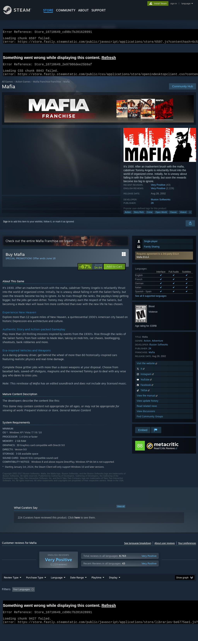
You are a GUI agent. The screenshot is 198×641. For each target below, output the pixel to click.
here (77, 522)
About (83, 10)
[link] (90, 271)
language (185, 3)
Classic (173, 217)
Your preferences (187, 547)
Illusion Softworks (160, 204)
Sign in (6, 226)
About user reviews (164, 547)
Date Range (77, 587)
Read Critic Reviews (164, 452)
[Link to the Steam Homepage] (20, 13)
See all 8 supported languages (150, 300)
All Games (7, 86)
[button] (164, 260)
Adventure (157, 345)
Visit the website (147, 367)
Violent (183, 217)
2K (152, 207)
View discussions (146, 415)
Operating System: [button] (150, 599)
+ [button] (190, 217)
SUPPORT (98, 10)
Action (128, 217)
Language (56, 587)
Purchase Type (34, 587)
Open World (161, 217)
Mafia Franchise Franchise (47, 86)
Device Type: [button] (9, 604)
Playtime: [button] (90, 599)
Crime (149, 217)
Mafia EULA (143, 261)
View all (121, 511)
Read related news (147, 410)
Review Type (11, 587)
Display (113, 587)
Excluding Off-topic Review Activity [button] (60, 599)
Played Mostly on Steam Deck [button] (118, 599)
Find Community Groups (150, 421)
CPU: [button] (170, 599)
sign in (173, 3)
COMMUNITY (65, 10)
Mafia (152, 356)
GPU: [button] (183, 599)
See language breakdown (137, 547)
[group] (99, 602)
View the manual (147, 400)
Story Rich (139, 217)
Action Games (23, 86)
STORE (48, 10)
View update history (147, 405)
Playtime (96, 587)
